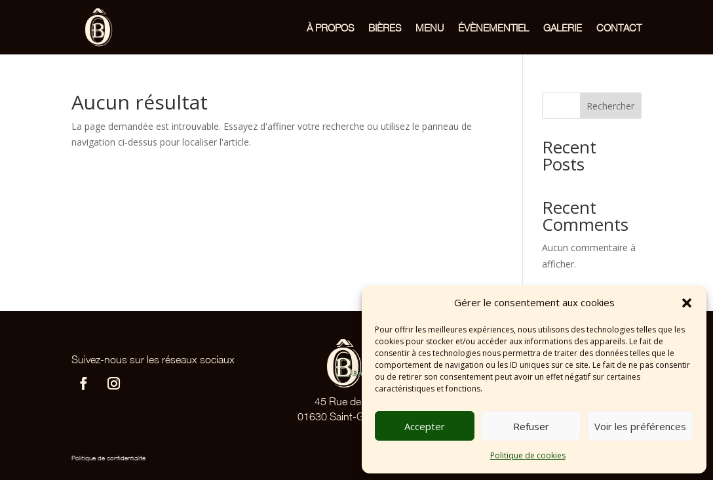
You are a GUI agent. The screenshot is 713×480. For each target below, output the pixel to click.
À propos (330, 27)
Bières (384, 27)
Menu (429, 27)
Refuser (531, 426)
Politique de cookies (528, 455)
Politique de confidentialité (108, 458)
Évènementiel (493, 27)
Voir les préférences (640, 426)
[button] (686, 303)
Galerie (562, 27)
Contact (619, 27)
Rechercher (610, 106)
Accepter (424, 426)
